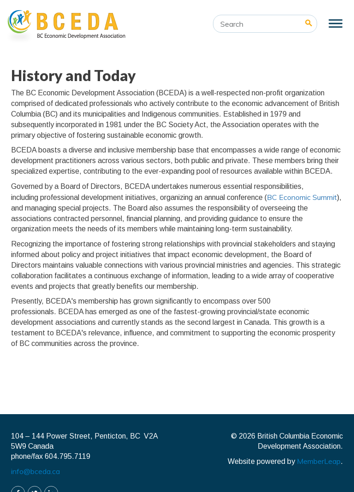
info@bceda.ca (35, 471)
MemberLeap (319, 461)
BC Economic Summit (302, 197)
